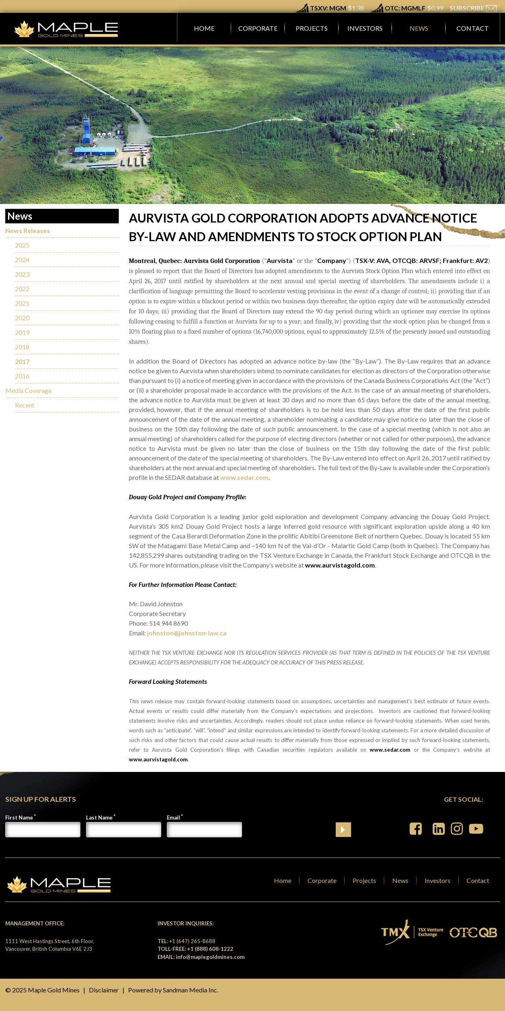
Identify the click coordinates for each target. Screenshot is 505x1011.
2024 (22, 259)
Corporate (322, 880)
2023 (22, 274)
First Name (19, 817)
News (400, 880)
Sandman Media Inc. (190, 990)
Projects (364, 880)
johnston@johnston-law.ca (187, 633)
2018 (22, 347)
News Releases (27, 230)
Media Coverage (28, 390)
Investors (437, 880)
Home (282, 880)
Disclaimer (104, 990)
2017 (22, 361)
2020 (22, 318)
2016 (22, 376)
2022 (22, 288)
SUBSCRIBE (473, 8)
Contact (478, 880)
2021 (22, 303)
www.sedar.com (244, 477)
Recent (24, 405)
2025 (22, 245)
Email (173, 817)
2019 (22, 332)
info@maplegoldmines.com (210, 957)
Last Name (99, 817)
